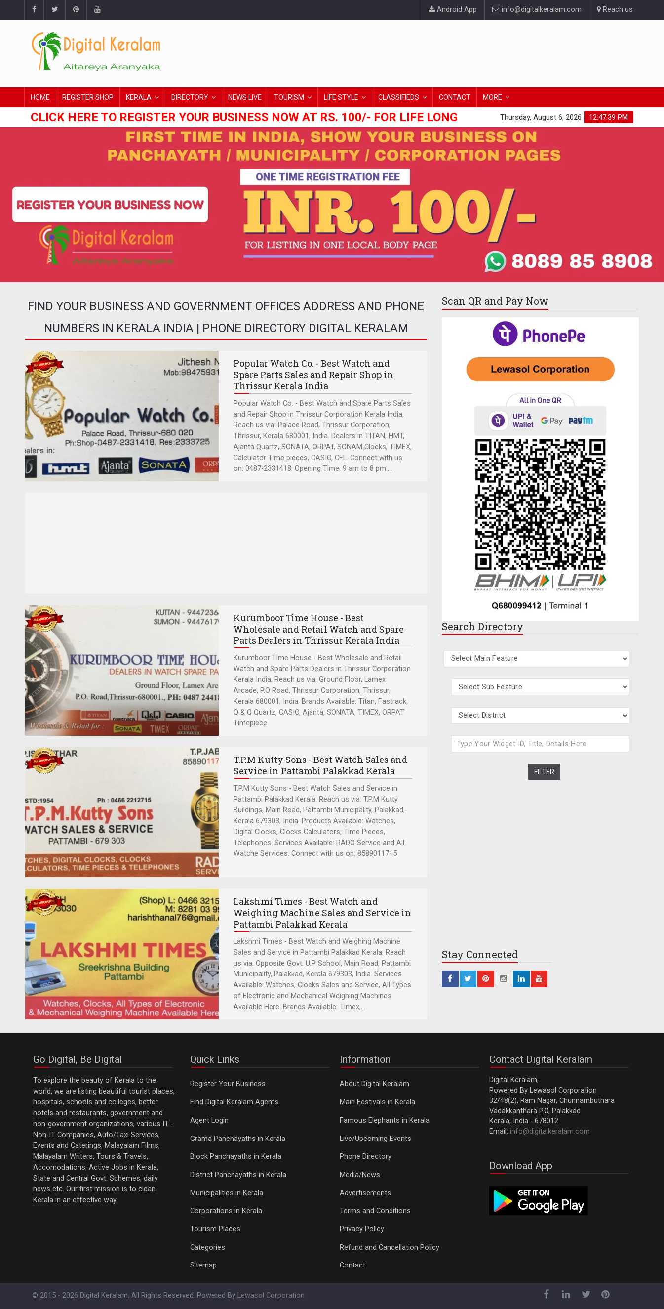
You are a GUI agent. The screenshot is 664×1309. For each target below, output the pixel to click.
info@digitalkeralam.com (537, 9)
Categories (207, 1247)
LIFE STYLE (341, 97)
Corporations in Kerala (226, 1211)
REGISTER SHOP (88, 97)
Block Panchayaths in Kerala (235, 1156)
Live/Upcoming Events (375, 1139)
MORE (492, 97)
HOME (40, 97)
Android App (453, 9)
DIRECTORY (189, 97)
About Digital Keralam (374, 1084)
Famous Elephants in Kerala (385, 1120)
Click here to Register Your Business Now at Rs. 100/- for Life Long (244, 117)
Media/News (360, 1175)
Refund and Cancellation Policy (389, 1247)
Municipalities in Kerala (226, 1193)
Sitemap (203, 1265)
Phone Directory (365, 1156)
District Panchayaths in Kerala (238, 1175)
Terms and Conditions (375, 1211)
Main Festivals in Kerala (377, 1102)
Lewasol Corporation (271, 1295)
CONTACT (454, 97)
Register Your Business (228, 1084)
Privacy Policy (362, 1229)
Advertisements (365, 1193)
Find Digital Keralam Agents (234, 1102)
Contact (352, 1265)
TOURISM (289, 97)
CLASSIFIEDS (398, 97)
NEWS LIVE (245, 97)
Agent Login (209, 1120)
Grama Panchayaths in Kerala (237, 1139)
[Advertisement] (453, 52)
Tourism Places (215, 1229)
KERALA (139, 97)
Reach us (615, 9)
